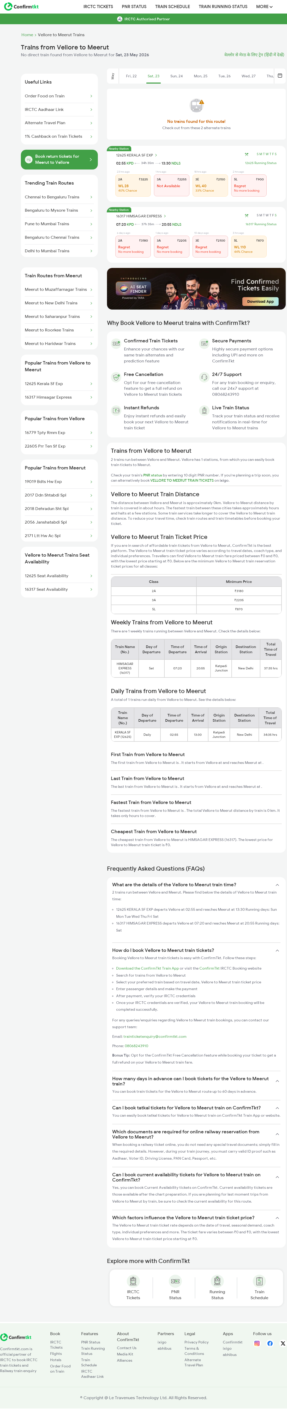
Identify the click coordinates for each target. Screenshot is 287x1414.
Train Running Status (223, 6)
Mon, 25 (200, 76)
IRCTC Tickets (98, 6)
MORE (264, 6)
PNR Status (134, 6)
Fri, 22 (131, 76)
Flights (56, 1354)
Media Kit (125, 1354)
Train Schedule (172, 6)
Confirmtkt (233, 1342)
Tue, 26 (224, 76)
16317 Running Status (261, 224)
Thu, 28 (273, 76)
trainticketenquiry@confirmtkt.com (155, 1036)
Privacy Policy (196, 1342)
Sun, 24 (176, 76)
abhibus (164, 1348)
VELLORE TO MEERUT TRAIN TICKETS (182, 480)
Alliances (124, 1360)
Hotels (55, 1360)
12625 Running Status (261, 163)
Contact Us (126, 1348)
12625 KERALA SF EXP (137, 155)
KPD (130, 163)
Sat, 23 (153, 76)
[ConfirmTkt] (15, 1340)
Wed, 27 (249, 76)
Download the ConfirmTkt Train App (147, 968)
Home (27, 35)
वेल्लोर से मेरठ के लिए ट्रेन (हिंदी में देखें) (254, 55)
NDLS (176, 163)
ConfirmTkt (209, 968)
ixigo (162, 1342)
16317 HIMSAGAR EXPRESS (142, 216)
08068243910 (136, 1046)
